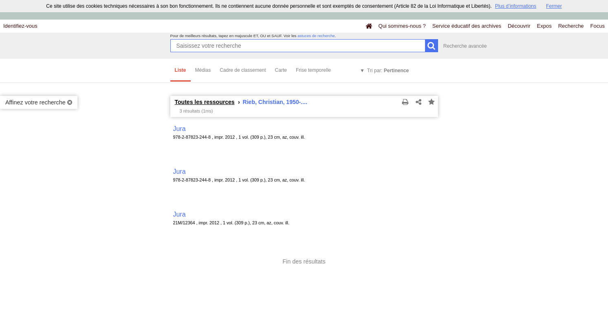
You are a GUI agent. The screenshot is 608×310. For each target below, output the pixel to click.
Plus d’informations (515, 6)
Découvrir (519, 26)
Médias (203, 70)
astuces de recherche (316, 35)
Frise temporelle (313, 70)
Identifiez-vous (20, 26)
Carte (281, 70)
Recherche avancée (465, 46)
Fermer (554, 6)
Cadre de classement (243, 70)
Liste (180, 70)
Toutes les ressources (205, 102)
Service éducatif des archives (466, 26)
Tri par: (388, 70)
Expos (544, 26)
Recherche (571, 26)
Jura (179, 128)
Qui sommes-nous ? (402, 26)
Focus (597, 26)
